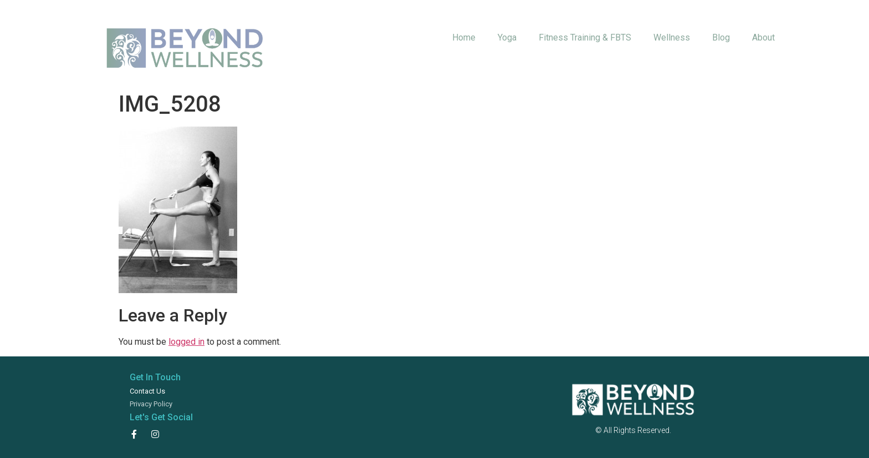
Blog (721, 37)
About (763, 37)
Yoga (507, 37)
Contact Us (147, 391)
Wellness (671, 37)
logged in (186, 341)
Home (464, 37)
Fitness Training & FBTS (585, 37)
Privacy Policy (151, 404)
